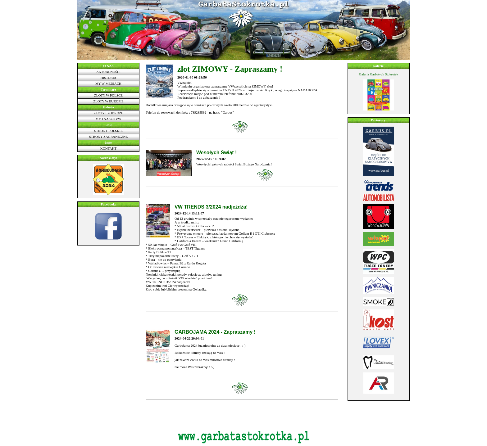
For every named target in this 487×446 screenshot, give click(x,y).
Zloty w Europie (108, 101)
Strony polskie (108, 131)
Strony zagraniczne (108, 136)
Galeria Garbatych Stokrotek (378, 74)
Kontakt (108, 148)
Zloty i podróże (108, 113)
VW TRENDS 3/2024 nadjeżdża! (211, 206)
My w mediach (108, 83)
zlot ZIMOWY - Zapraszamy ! (229, 69)
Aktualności (108, 72)
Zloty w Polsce (108, 95)
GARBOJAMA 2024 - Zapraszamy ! (215, 332)
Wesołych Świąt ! (216, 152)
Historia (108, 77)
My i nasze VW (108, 119)
